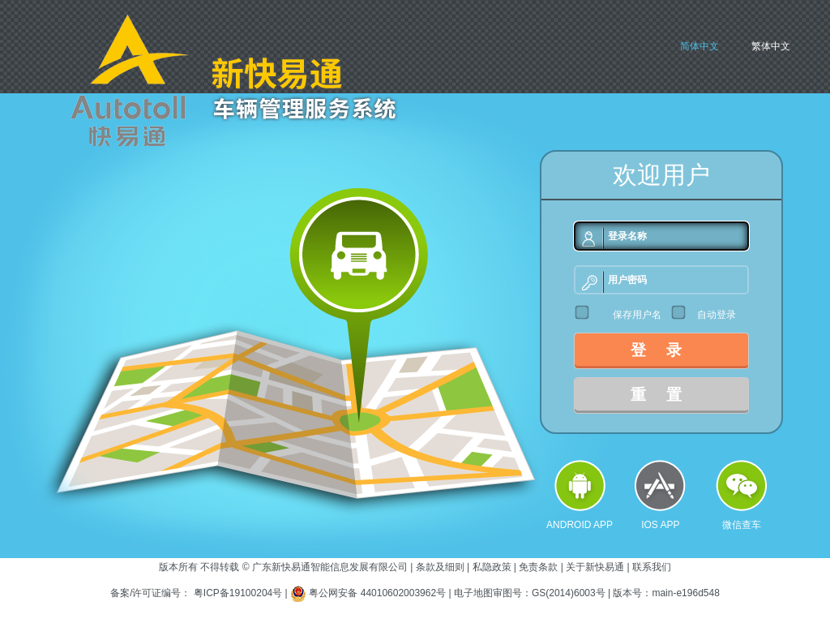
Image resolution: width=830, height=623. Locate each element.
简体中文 (699, 46)
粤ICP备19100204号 (238, 593)
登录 (666, 350)
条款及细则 (440, 567)
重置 (666, 394)
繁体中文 (770, 46)
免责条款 (538, 567)
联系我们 (651, 567)
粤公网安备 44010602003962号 (378, 593)
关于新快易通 (595, 567)
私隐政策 (492, 567)
